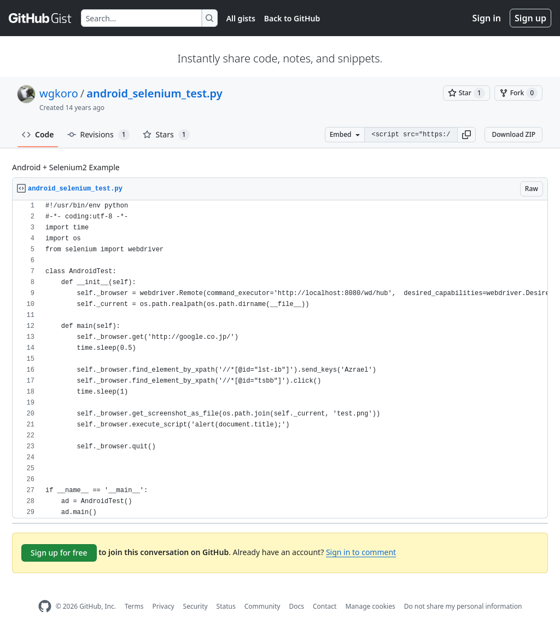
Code (38, 134)
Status (226, 606)
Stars (166, 134)
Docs (296, 606)
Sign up (530, 18)
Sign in (486, 18)
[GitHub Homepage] (44, 606)
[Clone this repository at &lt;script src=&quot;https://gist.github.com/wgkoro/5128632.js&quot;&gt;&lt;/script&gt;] (410, 134)
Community (262, 606)
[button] (466, 134)
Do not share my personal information (463, 606)
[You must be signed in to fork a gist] (518, 93)
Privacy (163, 606)
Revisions (98, 134)
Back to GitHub (292, 18)
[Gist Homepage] (40, 18)
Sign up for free (59, 552)
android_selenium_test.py (154, 93)
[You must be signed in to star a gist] (466, 93)
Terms (134, 606)
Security (195, 606)
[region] (280, 359)
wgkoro (58, 93)
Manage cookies (370, 606)
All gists (240, 18)
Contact (324, 606)
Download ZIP (513, 134)
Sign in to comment (361, 552)
